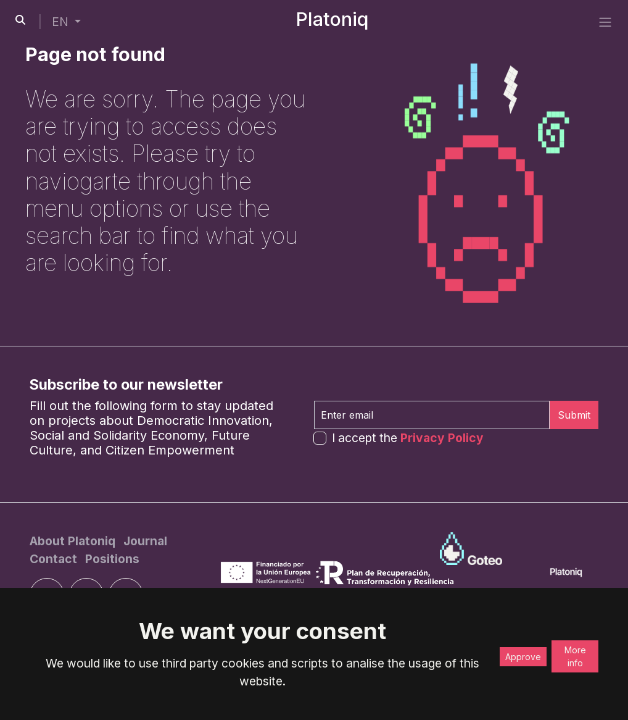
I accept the (408, 437)
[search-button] (20, 19)
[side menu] (605, 21)
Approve (523, 656)
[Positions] (112, 558)
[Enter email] (432, 415)
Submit (574, 415)
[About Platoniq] (74, 541)
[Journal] (145, 541)
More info (575, 656)
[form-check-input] (320, 438)
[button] (66, 22)
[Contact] (55, 558)
